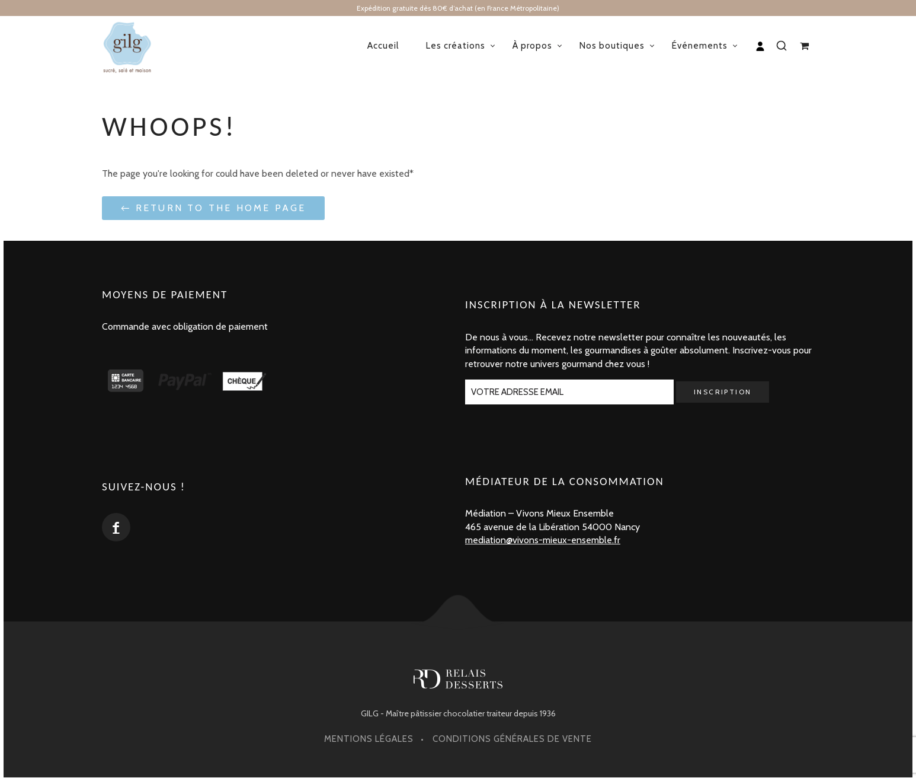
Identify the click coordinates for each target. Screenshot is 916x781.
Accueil (383, 45)
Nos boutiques (612, 45)
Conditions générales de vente (512, 739)
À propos (532, 45)
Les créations (455, 45)
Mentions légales (369, 739)
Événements (700, 45)
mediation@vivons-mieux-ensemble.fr (542, 540)
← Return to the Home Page (213, 207)
